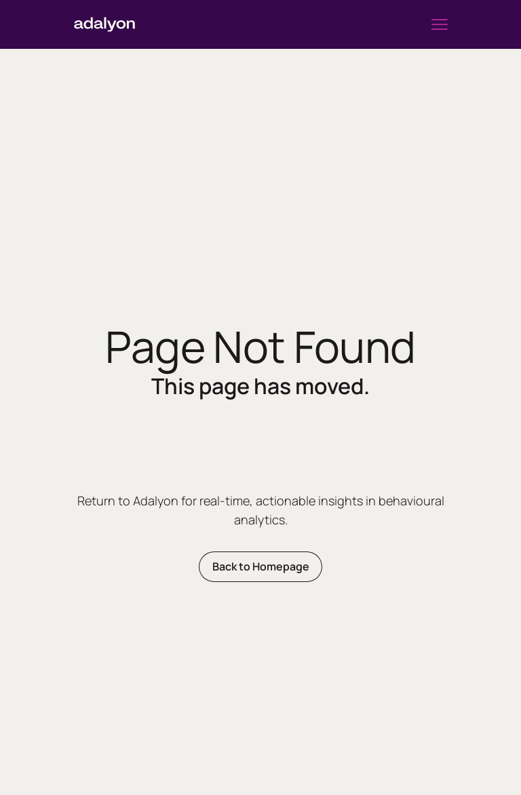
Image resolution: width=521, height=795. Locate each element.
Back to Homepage (260, 566)
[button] (439, 24)
